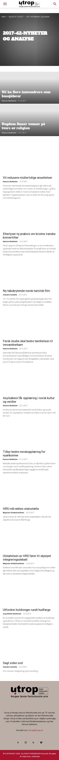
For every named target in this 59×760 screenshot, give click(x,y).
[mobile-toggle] (5, 4)
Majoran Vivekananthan (13, 512)
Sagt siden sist (13, 663)
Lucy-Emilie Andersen (12, 614)
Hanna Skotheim (9, 101)
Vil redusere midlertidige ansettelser (27, 177)
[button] (55, 4)
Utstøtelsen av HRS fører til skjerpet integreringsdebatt (27, 557)
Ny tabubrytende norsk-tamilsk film (26, 291)
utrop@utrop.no (35, 730)
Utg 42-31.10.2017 (16, 16)
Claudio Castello (10, 295)
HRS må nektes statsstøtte (21, 508)
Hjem (3, 16)
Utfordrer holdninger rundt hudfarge (26, 610)
